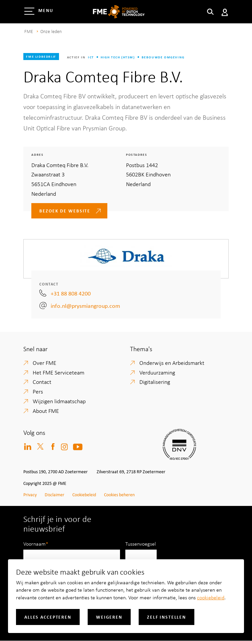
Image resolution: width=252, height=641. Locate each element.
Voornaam (34, 543)
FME (28, 31)
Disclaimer (54, 494)
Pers (38, 391)
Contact (42, 382)
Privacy (30, 494)
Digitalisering (154, 382)
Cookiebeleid (84, 494)
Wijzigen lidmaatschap (59, 401)
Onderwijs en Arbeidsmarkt (171, 363)
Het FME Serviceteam (58, 372)
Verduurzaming (157, 372)
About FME (46, 411)
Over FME (44, 363)
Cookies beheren (119, 494)
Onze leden (51, 31)
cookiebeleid (210, 597)
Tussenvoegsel (140, 543)
